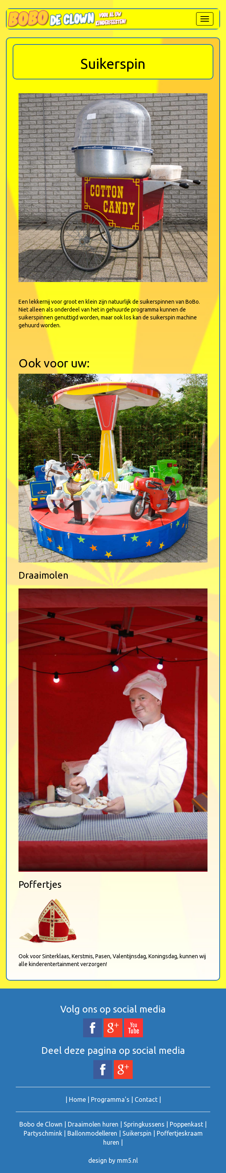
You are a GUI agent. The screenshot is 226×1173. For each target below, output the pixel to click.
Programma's (110, 1099)
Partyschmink (43, 1133)
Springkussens (144, 1124)
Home (77, 1099)
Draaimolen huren (93, 1124)
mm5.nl (127, 1160)
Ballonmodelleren (92, 1133)
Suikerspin (137, 1133)
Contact (146, 1099)
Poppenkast (186, 1124)
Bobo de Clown (41, 1124)
